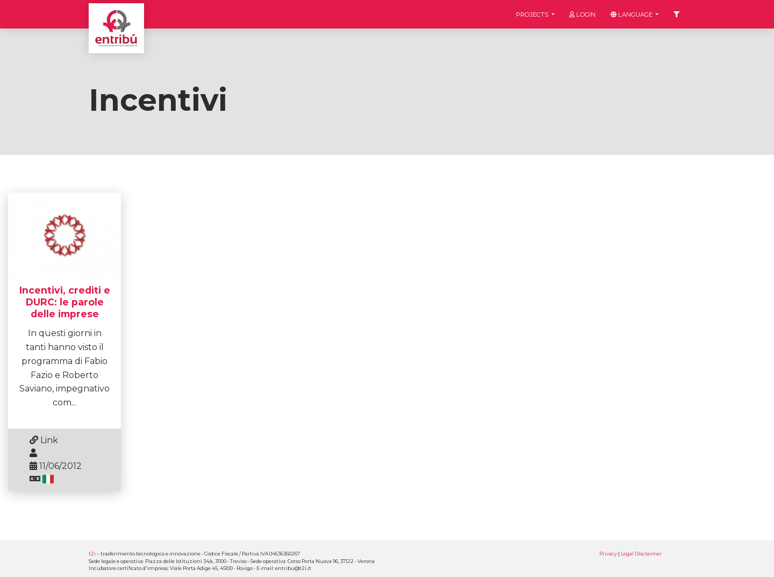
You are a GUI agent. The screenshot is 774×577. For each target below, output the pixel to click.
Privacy (608, 554)
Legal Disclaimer (641, 554)
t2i (92, 554)
